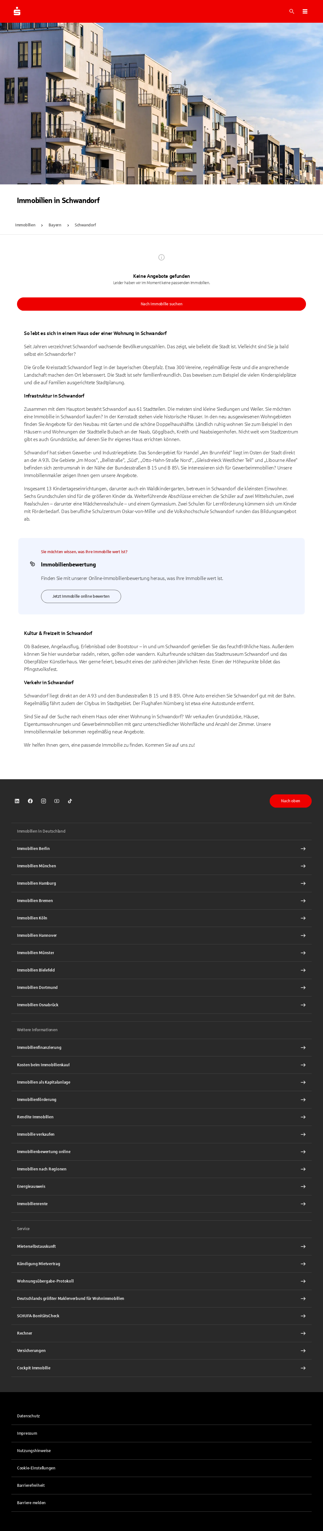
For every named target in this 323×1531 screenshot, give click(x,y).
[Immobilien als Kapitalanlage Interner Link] (161, 1082)
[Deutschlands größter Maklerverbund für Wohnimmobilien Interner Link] (161, 1298)
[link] (17, 801)
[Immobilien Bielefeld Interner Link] (161, 970)
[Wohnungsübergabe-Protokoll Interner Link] (161, 1281)
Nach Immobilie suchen (162, 304)
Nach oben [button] (290, 801)
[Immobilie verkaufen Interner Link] (161, 1134)
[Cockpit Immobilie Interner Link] (161, 1368)
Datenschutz (28, 1416)
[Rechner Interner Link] (161, 1333)
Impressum (27, 1433)
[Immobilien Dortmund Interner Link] (161, 987)
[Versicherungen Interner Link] (161, 1350)
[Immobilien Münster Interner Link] (161, 952)
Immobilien (25, 225)
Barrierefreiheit (31, 1485)
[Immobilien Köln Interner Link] (161, 918)
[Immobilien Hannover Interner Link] (161, 935)
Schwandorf (85, 225)
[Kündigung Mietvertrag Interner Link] (161, 1263)
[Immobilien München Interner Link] (161, 866)
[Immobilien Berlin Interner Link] (161, 848)
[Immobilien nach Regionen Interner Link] (161, 1169)
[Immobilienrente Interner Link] (161, 1203)
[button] (305, 11)
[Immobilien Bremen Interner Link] (161, 900)
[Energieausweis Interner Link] (161, 1186)
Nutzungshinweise (34, 1451)
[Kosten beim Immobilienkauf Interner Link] (161, 1064)
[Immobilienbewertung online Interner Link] (161, 1151)
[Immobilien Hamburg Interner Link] (161, 883)
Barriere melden (31, 1503)
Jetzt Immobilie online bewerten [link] (81, 596)
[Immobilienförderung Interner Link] (161, 1099)
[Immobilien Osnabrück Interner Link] (161, 1005)
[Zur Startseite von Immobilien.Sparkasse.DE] (17, 11)
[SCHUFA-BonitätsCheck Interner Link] (161, 1316)
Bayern (55, 225)
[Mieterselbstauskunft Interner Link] (161, 1246)
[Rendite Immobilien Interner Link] (161, 1117)
